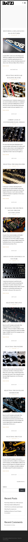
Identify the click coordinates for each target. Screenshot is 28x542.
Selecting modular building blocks (12, 504)
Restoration (14, 69)
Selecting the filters (14, 346)
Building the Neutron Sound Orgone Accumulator (14, 210)
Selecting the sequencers (14, 164)
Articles (14, 158)
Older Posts (21, 481)
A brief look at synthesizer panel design (13, 506)
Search (5, 487)
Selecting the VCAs (14, 437)
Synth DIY (14, 113)
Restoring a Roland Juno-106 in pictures (13, 502)
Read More (6, 65)
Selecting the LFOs (14, 303)
